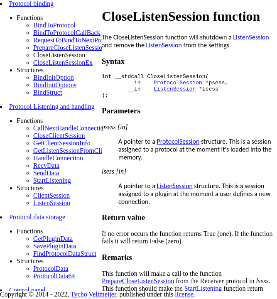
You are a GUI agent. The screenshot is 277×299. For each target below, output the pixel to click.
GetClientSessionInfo (62, 143)
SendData (46, 172)
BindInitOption (53, 77)
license (184, 294)
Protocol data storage (37, 217)
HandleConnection (58, 158)
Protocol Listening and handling (52, 106)
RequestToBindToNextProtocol (75, 40)
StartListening (52, 180)
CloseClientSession (59, 135)
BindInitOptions (54, 84)
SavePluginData (54, 246)
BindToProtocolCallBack (67, 32)
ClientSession (51, 195)
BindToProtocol (54, 25)
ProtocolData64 (54, 275)
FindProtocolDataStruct (64, 253)
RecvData (46, 165)
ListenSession (51, 202)
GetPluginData (53, 238)
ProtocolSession (178, 84)
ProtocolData (50, 268)
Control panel (27, 290)
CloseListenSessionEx (63, 62)
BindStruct (47, 92)
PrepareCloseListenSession (69, 47)
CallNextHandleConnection (70, 128)
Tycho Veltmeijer (93, 294)
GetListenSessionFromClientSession (82, 150)
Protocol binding (31, 3)
